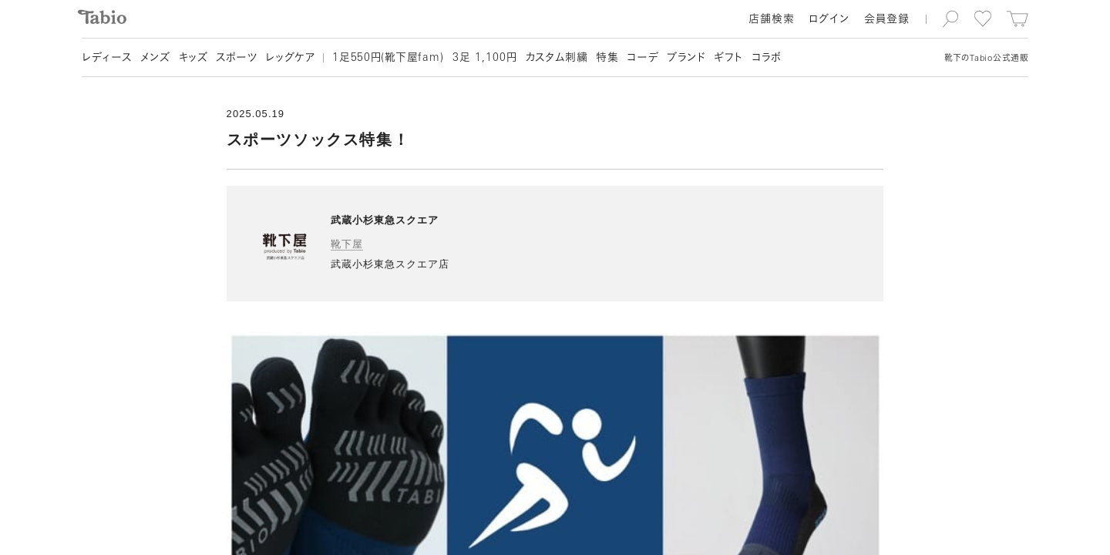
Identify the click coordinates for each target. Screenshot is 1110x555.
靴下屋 (347, 244)
